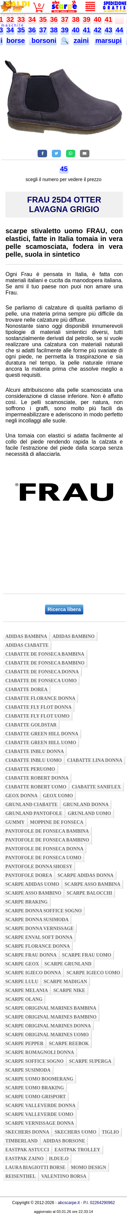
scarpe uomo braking (34, 1087)
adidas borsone (64, 1140)
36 (54, 19)
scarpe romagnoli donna (39, 1052)
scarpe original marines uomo (47, 1034)
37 (64, 19)
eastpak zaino (24, 1158)
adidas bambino (73, 636)
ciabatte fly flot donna (38, 707)
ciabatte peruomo (30, 769)
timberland (21, 1140)
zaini (81, 40)
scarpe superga (90, 1061)
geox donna (21, 795)
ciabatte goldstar (31, 724)
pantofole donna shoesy (38, 866)
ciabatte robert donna (36, 778)
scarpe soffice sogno (34, 1061)
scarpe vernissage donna (39, 1123)
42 (97, 30)
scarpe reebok (69, 1043)
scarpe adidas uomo (32, 884)
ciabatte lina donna (94, 760)
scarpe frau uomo (86, 955)
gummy (15, 822)
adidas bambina (26, 636)
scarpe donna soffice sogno (43, 910)
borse (15, 40)
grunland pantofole (33, 813)
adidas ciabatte (27, 645)
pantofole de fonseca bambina (47, 831)
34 (32, 19)
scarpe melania (26, 990)
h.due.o (59, 1158)
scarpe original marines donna (48, 1025)
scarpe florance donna (37, 946)
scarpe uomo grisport (35, 1096)
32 (10, 19)
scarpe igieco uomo (93, 972)
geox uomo (58, 795)
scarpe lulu (21, 981)
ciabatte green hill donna (41, 733)
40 (97, 19)
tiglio (110, 1132)
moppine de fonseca (57, 822)
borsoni (42, 40)
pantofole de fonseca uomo (43, 857)
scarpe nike (69, 990)
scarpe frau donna (31, 955)
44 (119, 30)
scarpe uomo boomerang (39, 1079)
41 (108, 19)
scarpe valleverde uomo (39, 1114)
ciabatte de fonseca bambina (44, 654)
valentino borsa (63, 1176)
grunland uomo (89, 813)
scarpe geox (22, 963)
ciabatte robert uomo (35, 786)
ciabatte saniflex (96, 786)
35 (43, 19)
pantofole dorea (28, 875)
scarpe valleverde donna (40, 1105)
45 (63, 169)
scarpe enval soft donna (38, 937)
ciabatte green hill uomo (40, 742)
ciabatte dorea (26, 689)
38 (75, 19)
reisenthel (20, 1176)
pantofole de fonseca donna (44, 848)
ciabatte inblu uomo (33, 760)
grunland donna (85, 804)
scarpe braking (26, 901)
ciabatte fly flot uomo (37, 716)
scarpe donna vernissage (39, 928)
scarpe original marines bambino (51, 1017)
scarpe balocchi (89, 893)
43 (108, 30)
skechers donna (27, 1132)
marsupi (108, 40)
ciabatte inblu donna (34, 751)
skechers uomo (75, 1132)
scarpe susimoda (27, 1070)
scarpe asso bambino (33, 893)
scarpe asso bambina (92, 884)
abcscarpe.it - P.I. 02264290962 (86, 1202)
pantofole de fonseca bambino (47, 840)
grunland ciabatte (31, 804)
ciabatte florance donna (40, 698)
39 (86, 19)
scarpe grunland (67, 963)
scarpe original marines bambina (51, 1008)
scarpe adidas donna (85, 875)
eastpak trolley (77, 1149)
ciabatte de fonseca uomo (41, 680)
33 (21, 19)
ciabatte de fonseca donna (42, 671)
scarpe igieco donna (33, 972)
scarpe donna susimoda (37, 919)
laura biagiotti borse (35, 1167)
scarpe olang (23, 999)
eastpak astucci (27, 1149)
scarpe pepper (24, 1043)
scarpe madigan (65, 981)
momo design (88, 1167)
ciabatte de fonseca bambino (45, 663)
